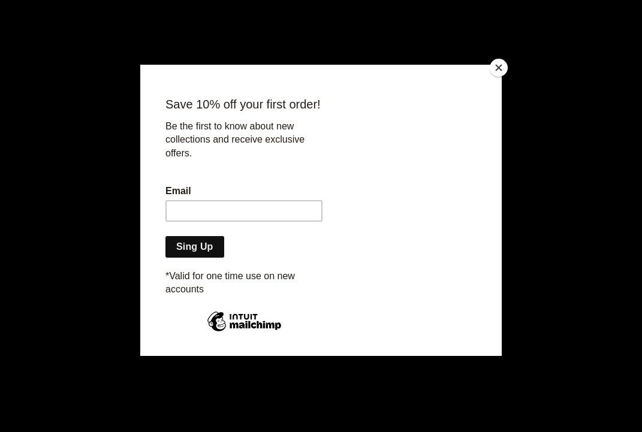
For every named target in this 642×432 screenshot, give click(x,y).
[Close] (499, 68)
